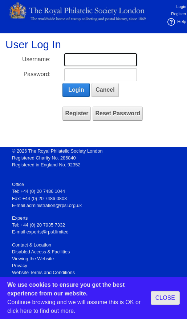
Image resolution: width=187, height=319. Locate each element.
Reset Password (117, 113)
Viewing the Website (33, 258)
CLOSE (165, 298)
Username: (36, 59)
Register (178, 14)
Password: (37, 74)
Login (181, 6)
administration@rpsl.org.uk (54, 205)
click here (19, 311)
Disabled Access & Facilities (41, 251)
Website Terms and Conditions (43, 272)
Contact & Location (31, 245)
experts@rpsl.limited (48, 232)
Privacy (19, 265)
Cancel (104, 90)
